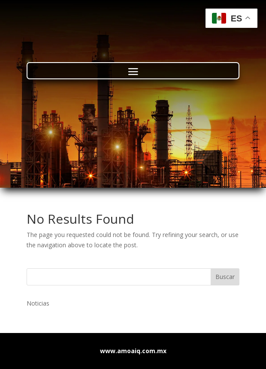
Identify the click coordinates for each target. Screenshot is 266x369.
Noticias (38, 303)
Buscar (225, 277)
